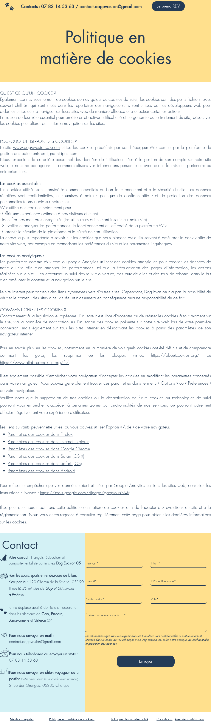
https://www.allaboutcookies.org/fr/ (34, 362)
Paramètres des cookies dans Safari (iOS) (45, 463)
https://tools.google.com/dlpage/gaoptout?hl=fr (84, 493)
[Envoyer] (146, 661)
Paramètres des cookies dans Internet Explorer (48, 441)
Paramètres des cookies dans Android (41, 471)
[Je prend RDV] (168, 6)
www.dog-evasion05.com (36, 147)
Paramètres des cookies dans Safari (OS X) (46, 456)
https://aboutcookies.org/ (175, 355)
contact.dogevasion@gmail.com (35, 641)
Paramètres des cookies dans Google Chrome (49, 449)
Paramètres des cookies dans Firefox (40, 434)
